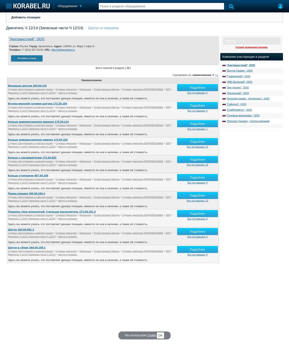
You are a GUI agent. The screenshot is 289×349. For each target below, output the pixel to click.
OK (160, 335)
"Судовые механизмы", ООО (243, 115)
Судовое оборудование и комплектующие (30, 89)
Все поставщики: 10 (197, 147)
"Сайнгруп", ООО (236, 104)
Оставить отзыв (27, 58)
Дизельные (85, 89)
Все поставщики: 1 (198, 129)
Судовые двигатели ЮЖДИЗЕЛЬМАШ (142, 89)
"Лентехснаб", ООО (237, 93)
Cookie (151, 335)
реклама (230, 41)
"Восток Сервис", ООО (239, 70)
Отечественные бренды (107, 89)
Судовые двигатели (66, 89)
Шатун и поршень (103, 28)
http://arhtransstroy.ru (63, 49)
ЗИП (168, 89)
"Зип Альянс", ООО (237, 87)
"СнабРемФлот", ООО (239, 109)
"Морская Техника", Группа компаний (247, 121)
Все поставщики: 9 (198, 93)
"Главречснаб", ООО (238, 76)
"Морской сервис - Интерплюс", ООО (247, 98)
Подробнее (197, 87)
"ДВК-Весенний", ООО (239, 82)
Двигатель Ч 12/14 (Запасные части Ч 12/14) (44, 28)
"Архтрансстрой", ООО (26, 39)
